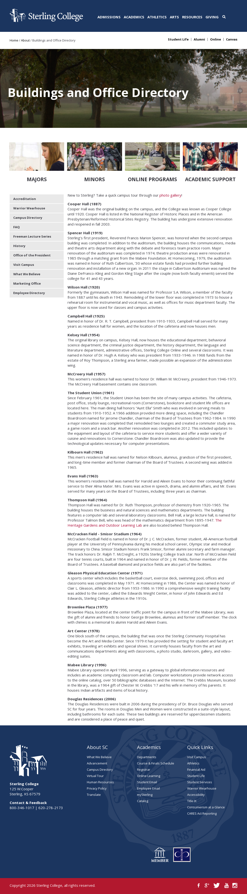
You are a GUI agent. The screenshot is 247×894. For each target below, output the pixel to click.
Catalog (142, 801)
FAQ (16, 227)
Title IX (192, 801)
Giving (212, 16)
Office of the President (32, 255)
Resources (192, 16)
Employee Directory (29, 293)
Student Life (178, 39)
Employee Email (148, 788)
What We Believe (26, 274)
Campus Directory (27, 217)
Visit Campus (23, 264)
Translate (94, 794)
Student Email (147, 782)
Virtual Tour (95, 776)
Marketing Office (27, 283)
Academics (134, 16)
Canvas (231, 39)
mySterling (144, 794)
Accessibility (196, 794)
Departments (146, 757)
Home (14, 40)
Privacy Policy (97, 788)
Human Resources (100, 782)
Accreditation (24, 199)
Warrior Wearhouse (29, 208)
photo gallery (170, 195)
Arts (174, 16)
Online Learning (148, 776)
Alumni (199, 39)
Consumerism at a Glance (206, 807)
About (25, 40)
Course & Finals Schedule (155, 763)
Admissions (109, 16)
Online (215, 39)
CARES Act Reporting (202, 813)
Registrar (143, 769)
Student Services (199, 782)
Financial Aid (196, 769)
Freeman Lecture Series (32, 236)
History (19, 246)
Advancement (97, 763)
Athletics (157, 16)
